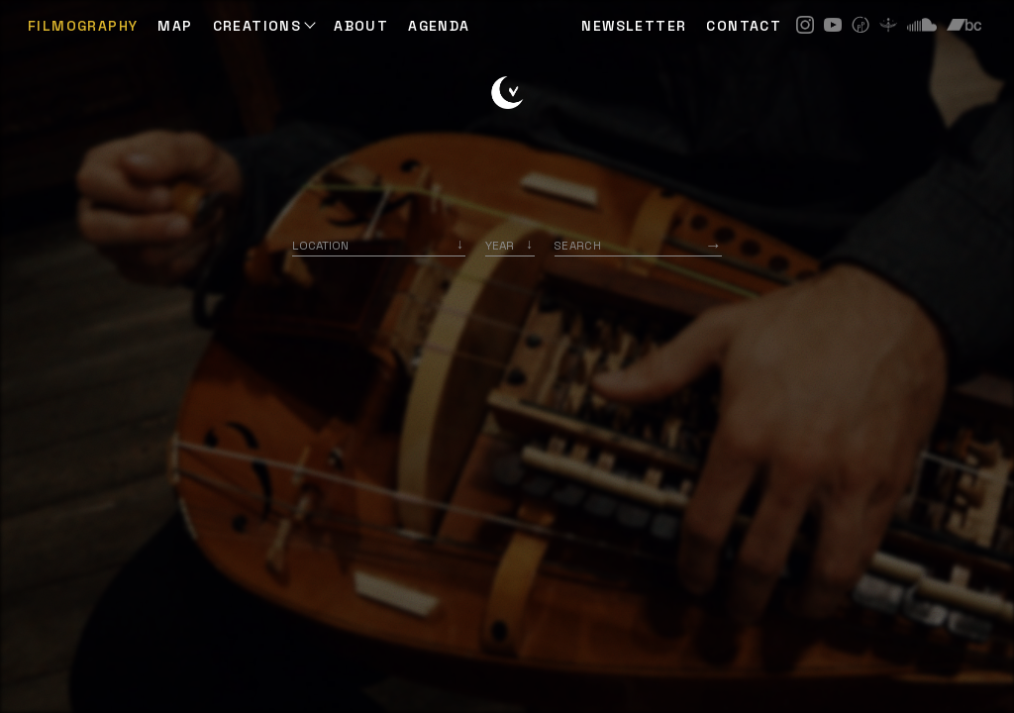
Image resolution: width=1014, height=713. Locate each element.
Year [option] (499, 245)
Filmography (83, 26)
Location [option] (320, 245)
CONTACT (743, 26)
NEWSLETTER (633, 26)
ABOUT (361, 26)
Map (174, 26)
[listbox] (510, 245)
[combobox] (378, 245)
